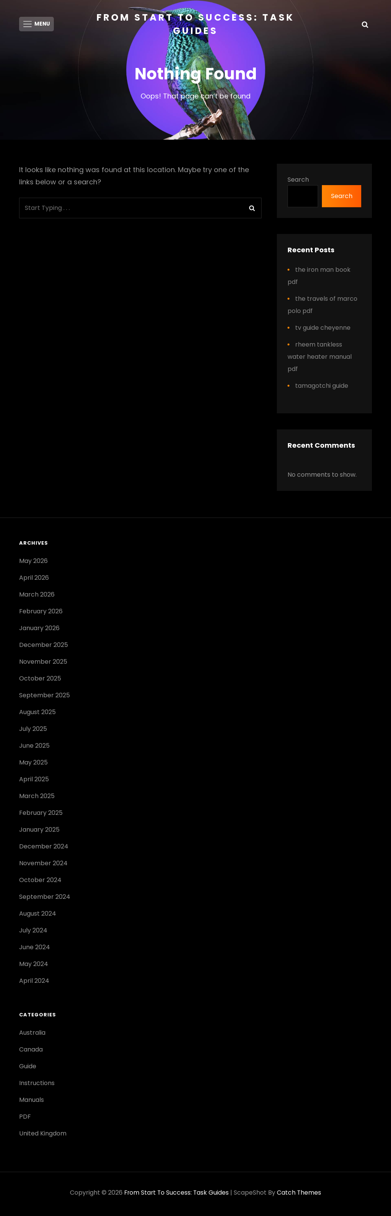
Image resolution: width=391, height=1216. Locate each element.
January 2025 (39, 832)
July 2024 (33, 933)
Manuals (31, 1102)
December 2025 (43, 647)
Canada (31, 1052)
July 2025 (33, 731)
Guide (27, 1068)
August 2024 (37, 916)
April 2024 (34, 983)
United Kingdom (42, 1136)
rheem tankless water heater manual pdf (320, 359)
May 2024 (33, 966)
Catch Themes (300, 1195)
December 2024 (43, 849)
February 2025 (41, 815)
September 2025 (44, 697)
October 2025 (40, 681)
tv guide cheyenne (323, 330)
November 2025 (43, 664)
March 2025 (37, 798)
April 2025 (34, 781)
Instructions (37, 1085)
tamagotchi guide (321, 388)
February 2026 (41, 614)
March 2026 (37, 597)
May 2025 (33, 765)
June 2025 (34, 748)
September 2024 (44, 899)
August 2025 (37, 714)
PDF (25, 1119)
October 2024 (40, 882)
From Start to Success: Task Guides (177, 1195)
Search (298, 182)
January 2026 (39, 630)
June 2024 (34, 949)
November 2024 (43, 865)
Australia (32, 1035)
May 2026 (33, 563)
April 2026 (34, 580)
